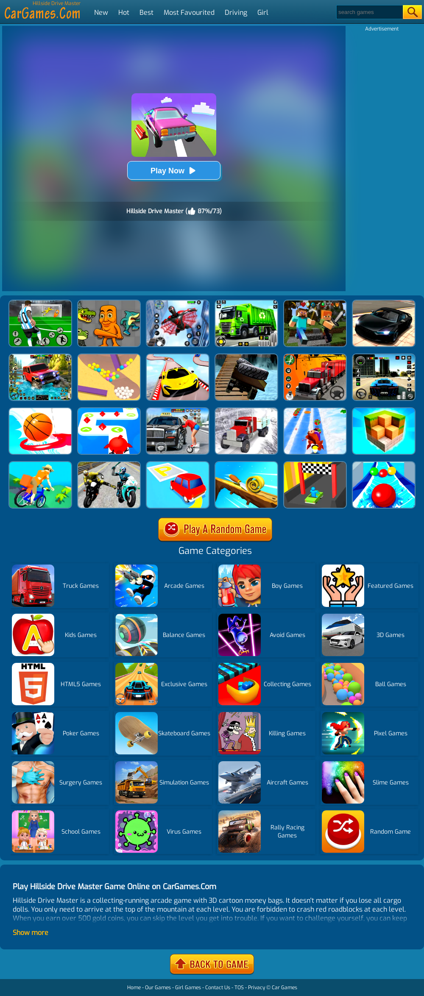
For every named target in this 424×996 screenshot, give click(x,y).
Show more (30, 932)
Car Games (284, 987)
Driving (236, 12)
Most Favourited (189, 12)
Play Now (174, 170)
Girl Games (188, 987)
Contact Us (217, 987)
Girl (262, 12)
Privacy (256, 987)
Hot (123, 12)
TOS (239, 987)
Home (134, 987)
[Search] (369, 12)
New (101, 12)
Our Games (158, 987)
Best (146, 12)
